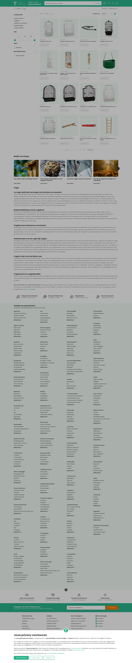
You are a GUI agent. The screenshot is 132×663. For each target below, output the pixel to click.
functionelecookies (78, 650)
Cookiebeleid (60, 653)
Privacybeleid (50, 653)
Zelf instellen (36, 658)
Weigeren (49, 658)
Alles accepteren (21, 658)
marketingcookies (76, 648)
